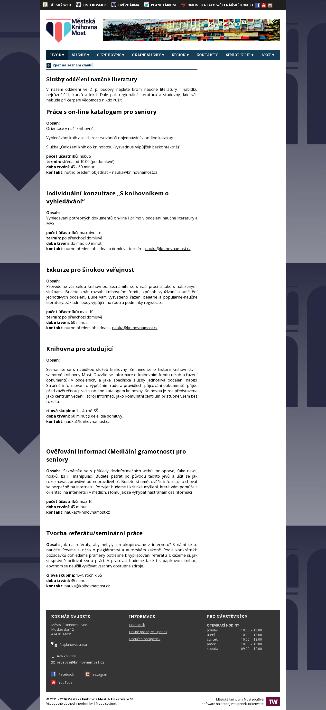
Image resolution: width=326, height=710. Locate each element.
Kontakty (207, 55)
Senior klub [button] (239, 55)
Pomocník (137, 624)
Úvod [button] (57, 55)
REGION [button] (180, 55)
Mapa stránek (106, 703)
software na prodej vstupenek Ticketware (233, 703)
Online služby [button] (148, 55)
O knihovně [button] (110, 55)
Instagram (96, 674)
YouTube (62, 682)
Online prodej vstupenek (148, 631)
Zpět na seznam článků (70, 65)
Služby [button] (80, 55)
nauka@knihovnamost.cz (135, 172)
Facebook (62, 674)
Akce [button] (267, 55)
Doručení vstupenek (144, 639)
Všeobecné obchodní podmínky (69, 703)
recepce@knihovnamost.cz (80, 662)
